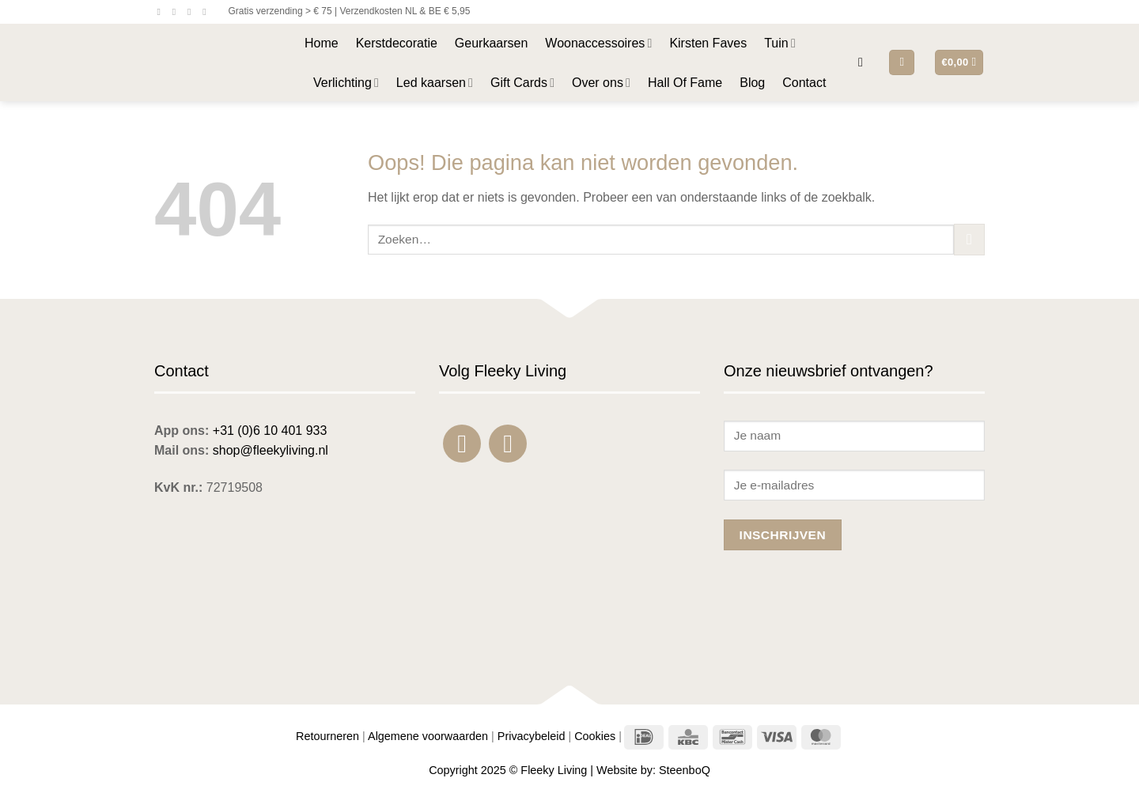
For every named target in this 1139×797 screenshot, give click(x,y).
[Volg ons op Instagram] (177, 11)
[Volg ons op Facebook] (162, 11)
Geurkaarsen (491, 43)
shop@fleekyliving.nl (270, 450)
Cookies (594, 736)
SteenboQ (684, 770)
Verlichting (346, 82)
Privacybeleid (532, 736)
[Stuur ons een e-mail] (192, 11)
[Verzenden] (969, 239)
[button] (864, 62)
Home (322, 43)
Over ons (601, 82)
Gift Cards (522, 82)
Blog (752, 82)
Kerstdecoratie (396, 43)
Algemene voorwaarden (428, 736)
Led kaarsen (434, 82)
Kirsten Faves (708, 43)
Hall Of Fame (685, 82)
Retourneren (327, 736)
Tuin (780, 43)
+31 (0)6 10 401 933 (270, 430)
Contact (804, 82)
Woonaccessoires (598, 43)
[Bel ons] (207, 11)
